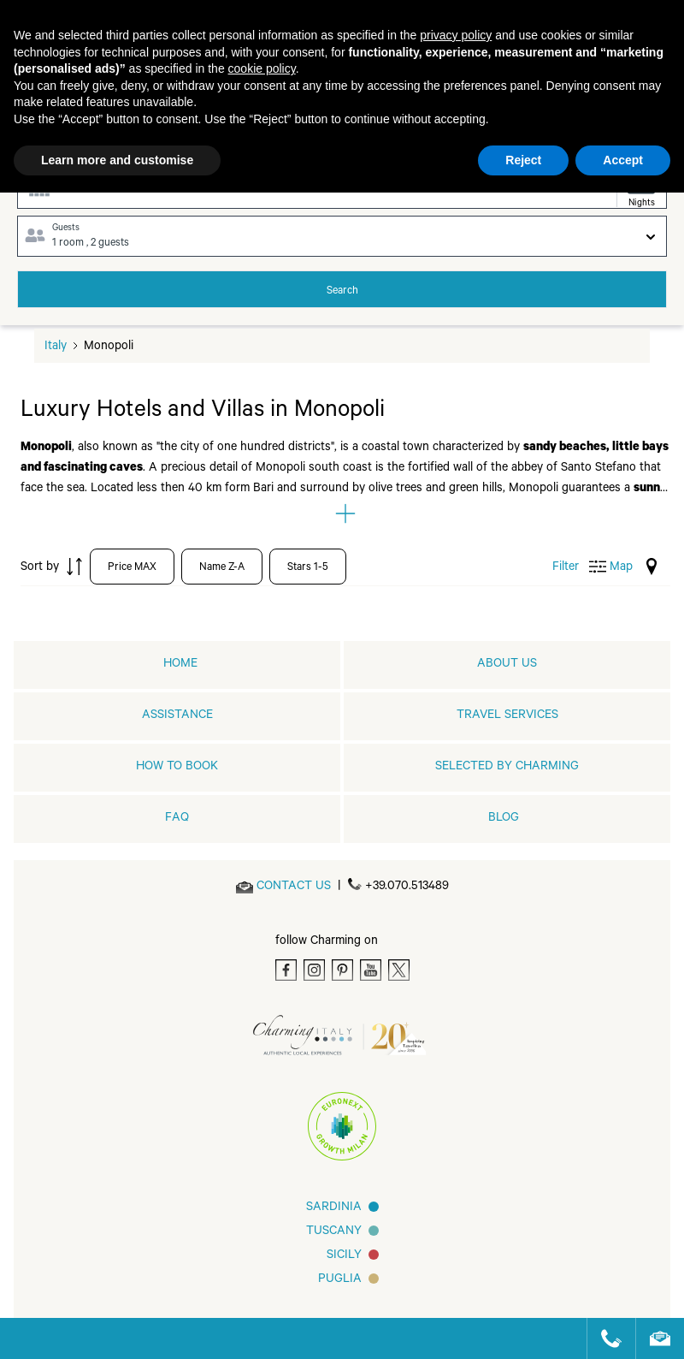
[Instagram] (314, 970)
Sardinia (334, 1208)
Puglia (340, 1280)
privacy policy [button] (456, 35)
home (180, 665)
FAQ (177, 819)
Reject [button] (523, 160)
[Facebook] (286, 970)
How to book (177, 767)
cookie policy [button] (262, 68)
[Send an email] (293, 887)
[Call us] (604, 1338)
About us (507, 665)
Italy (55, 347)
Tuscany (334, 1232)
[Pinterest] (342, 970)
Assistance (177, 716)
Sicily (344, 1256)
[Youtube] (370, 970)
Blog (503, 819)
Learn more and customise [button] (117, 160)
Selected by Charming (507, 767)
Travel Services (507, 716)
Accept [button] (623, 160)
